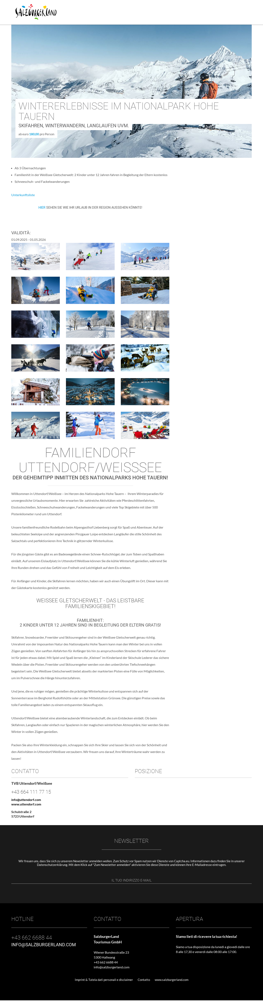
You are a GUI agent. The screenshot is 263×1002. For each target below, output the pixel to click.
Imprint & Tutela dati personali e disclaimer (104, 981)
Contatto (144, 981)
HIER (42, 207)
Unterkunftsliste (23, 195)
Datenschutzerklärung (52, 865)
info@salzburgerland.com (111, 969)
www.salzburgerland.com (171, 981)
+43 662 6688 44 (106, 964)
